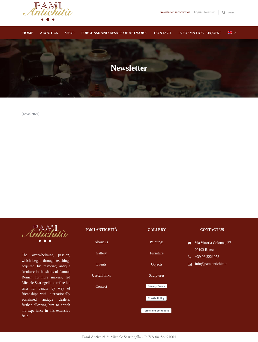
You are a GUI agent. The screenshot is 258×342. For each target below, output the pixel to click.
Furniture (157, 253)
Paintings (157, 242)
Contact (101, 286)
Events (101, 264)
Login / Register (204, 12)
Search (232, 12)
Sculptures (157, 275)
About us (101, 242)
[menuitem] (230, 32)
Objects (156, 264)
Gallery (101, 253)
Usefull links (101, 275)
